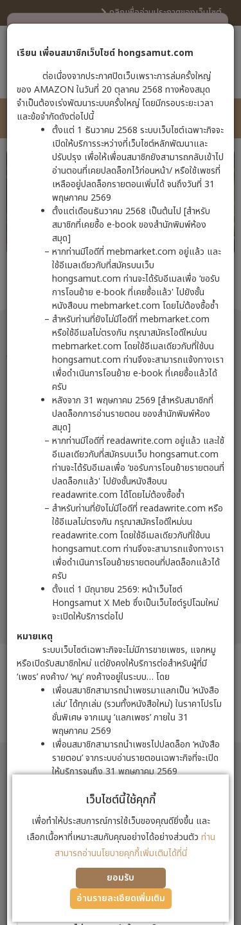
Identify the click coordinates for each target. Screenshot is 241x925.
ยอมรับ (120, 877)
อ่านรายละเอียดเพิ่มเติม (120, 898)
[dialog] (120, 462)
